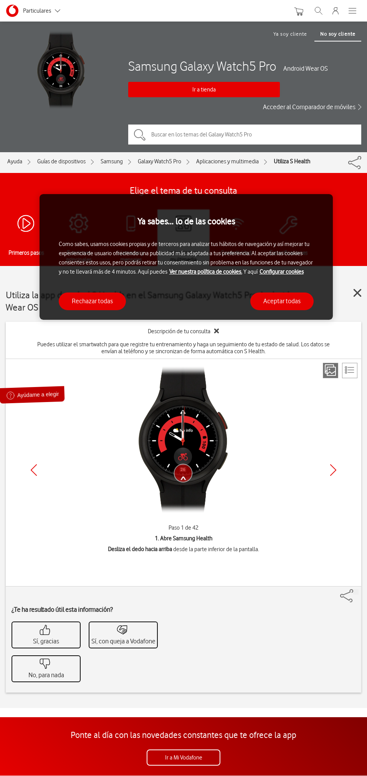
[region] (186, 257)
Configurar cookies (282, 271)
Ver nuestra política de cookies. (205, 271)
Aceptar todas (282, 301)
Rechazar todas (92, 301)
